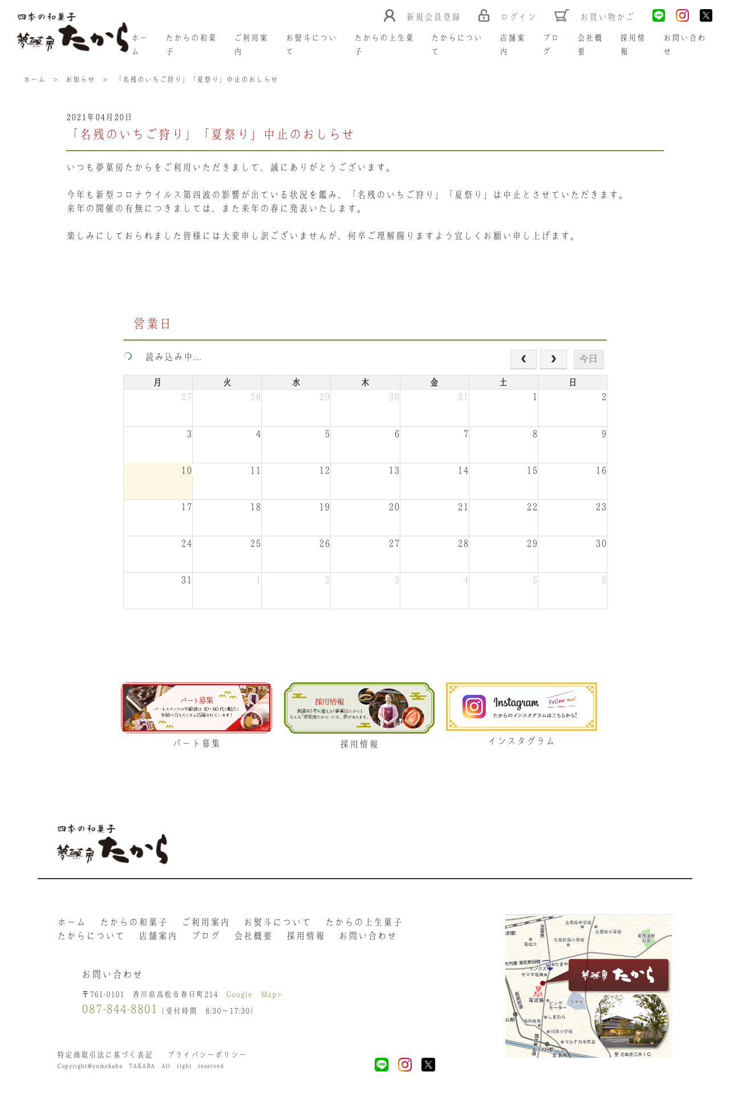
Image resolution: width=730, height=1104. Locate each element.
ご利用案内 (205, 924)
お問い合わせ (368, 938)
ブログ (205, 938)
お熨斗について (277, 924)
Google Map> (255, 999)
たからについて (91, 938)
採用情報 (305, 938)
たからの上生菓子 (364, 924)
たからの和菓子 (134, 924)
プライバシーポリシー (208, 1061)
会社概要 (253, 938)
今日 (588, 360)
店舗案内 (158, 938)
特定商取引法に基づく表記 (105, 1061)
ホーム (71, 924)
